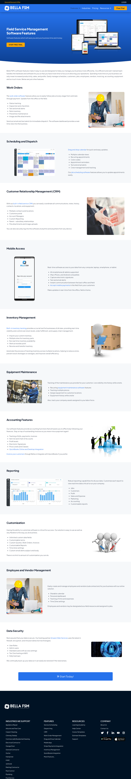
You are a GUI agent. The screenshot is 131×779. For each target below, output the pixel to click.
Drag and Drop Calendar (52, 739)
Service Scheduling (50, 725)
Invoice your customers (15, 454)
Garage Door (10, 746)
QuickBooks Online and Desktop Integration (26, 449)
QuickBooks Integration (52, 753)
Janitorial (9, 764)
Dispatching (48, 728)
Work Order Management (53, 735)
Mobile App (48, 742)
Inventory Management (52, 750)
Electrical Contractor (13, 742)
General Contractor (12, 750)
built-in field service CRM (23, 203)
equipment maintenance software (71, 388)
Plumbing (9, 774)
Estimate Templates (79, 735)
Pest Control (10, 771)
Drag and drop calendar (77, 150)
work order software (17, 96)
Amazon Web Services (59, 638)
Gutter (8, 753)
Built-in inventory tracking (16, 328)
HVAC (8, 760)
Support (75, 739)
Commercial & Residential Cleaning (18, 739)
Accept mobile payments (60, 285)
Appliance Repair (12, 725)
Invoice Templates (78, 732)
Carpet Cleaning (11, 732)
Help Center (76, 728)
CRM (45, 732)
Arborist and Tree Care (13, 728)
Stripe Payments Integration (53, 746)
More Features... (49, 757)
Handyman (9, 757)
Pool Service (10, 778)
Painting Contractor (12, 767)
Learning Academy (78, 725)
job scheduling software (80, 172)
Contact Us (104, 728)
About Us (104, 725)
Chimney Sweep (11, 735)
